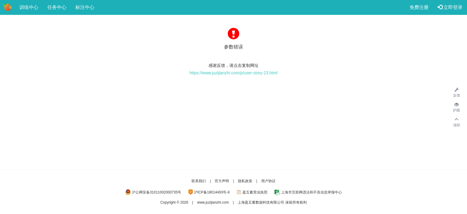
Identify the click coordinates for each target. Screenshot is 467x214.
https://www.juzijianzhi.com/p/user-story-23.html (234, 72)
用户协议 (268, 181)
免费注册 (419, 7)
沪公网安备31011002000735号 (156, 192)
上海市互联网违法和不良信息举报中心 (311, 192)
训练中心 (28, 7)
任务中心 (56, 7)
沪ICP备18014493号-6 (212, 192)
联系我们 (199, 181)
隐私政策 (245, 181)
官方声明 (222, 181)
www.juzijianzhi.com (213, 202)
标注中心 (84, 7)
